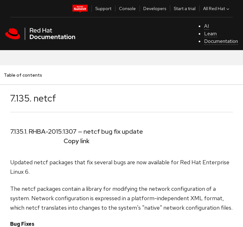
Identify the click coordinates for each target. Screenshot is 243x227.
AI (206, 26)
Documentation (221, 41)
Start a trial (185, 8)
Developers (154, 8)
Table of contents (22, 75)
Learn (210, 33)
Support (103, 8)
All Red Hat (217, 8)
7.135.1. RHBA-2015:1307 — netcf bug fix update (76, 131)
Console (127, 8)
